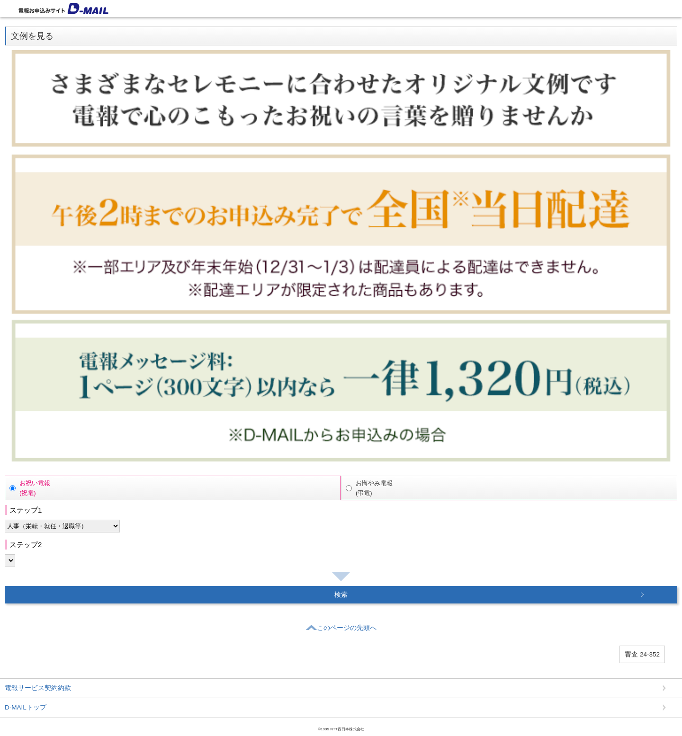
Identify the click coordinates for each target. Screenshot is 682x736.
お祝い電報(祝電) (34, 488)
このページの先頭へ (341, 626)
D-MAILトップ (25, 707)
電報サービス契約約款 (38, 688)
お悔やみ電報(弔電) (374, 488)
